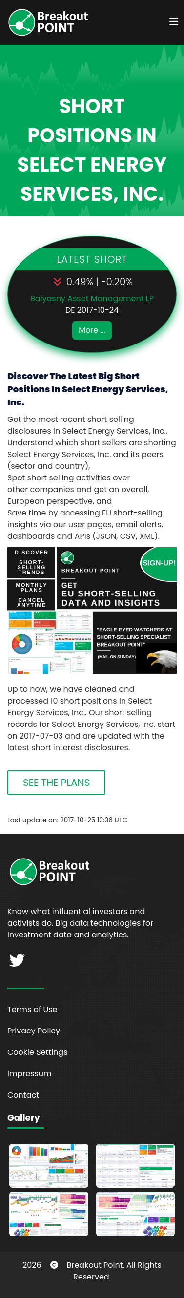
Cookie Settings (37, 1052)
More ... (92, 330)
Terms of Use (32, 1009)
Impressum (29, 1073)
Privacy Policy (33, 1030)
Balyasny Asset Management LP (92, 298)
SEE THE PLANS (56, 782)
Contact (23, 1095)
